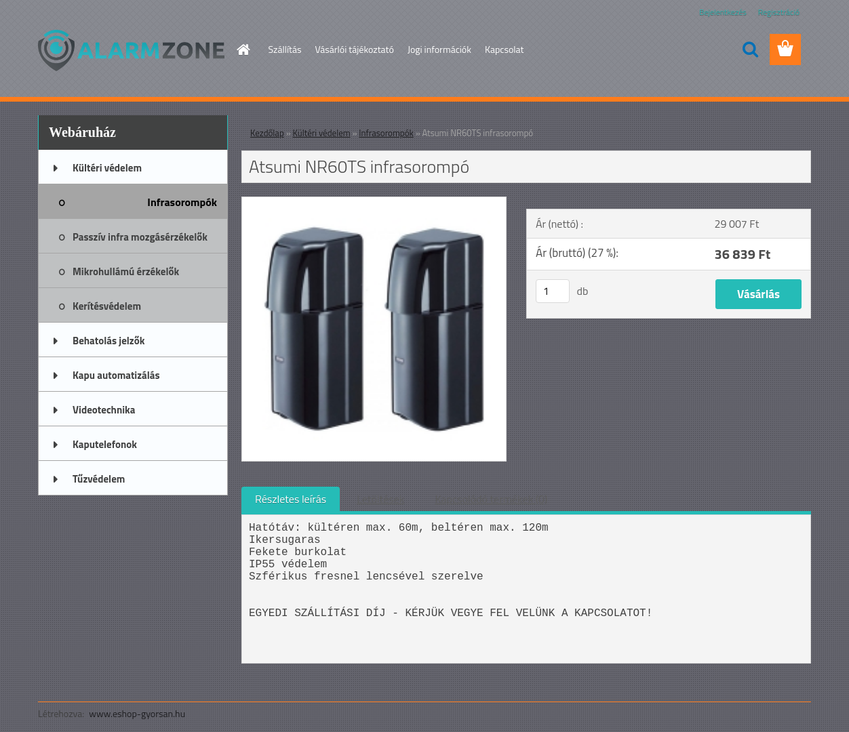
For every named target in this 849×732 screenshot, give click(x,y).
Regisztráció (778, 11)
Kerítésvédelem (107, 306)
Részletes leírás (290, 499)
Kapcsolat (504, 49)
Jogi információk (439, 49)
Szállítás (285, 49)
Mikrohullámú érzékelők (126, 271)
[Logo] (131, 50)
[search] (750, 49)
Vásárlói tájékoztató (354, 49)
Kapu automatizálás (116, 375)
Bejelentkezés (723, 11)
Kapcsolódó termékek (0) (491, 499)
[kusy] (553, 291)
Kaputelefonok (105, 444)
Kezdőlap (267, 133)
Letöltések (380, 499)
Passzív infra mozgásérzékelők (140, 237)
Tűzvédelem (99, 479)
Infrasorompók (182, 202)
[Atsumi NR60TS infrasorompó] (374, 203)
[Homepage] (242, 49)
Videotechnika (104, 410)
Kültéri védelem (107, 168)
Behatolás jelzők (108, 340)
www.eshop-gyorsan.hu (137, 713)
